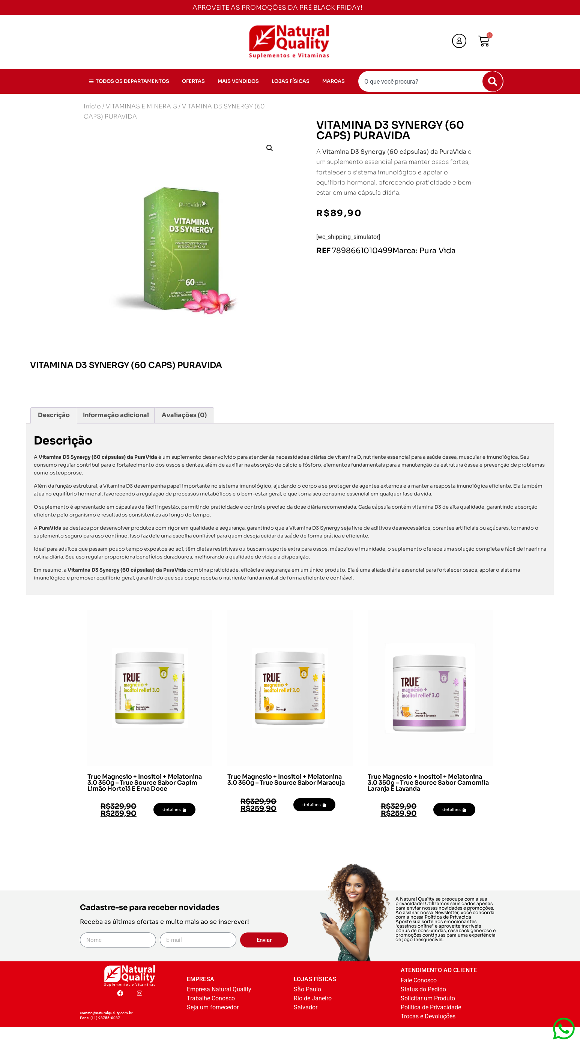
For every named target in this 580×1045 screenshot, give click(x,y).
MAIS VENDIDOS (238, 81)
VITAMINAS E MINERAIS (141, 106)
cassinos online (414, 926)
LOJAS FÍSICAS (291, 81)
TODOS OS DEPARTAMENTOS (129, 81)
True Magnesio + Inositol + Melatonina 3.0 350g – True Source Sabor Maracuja (286, 780)
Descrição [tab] (54, 415)
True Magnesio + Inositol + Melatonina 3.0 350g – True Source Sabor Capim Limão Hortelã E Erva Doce (144, 783)
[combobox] (430, 81)
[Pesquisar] (492, 81)
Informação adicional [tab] (116, 415)
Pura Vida (437, 250)
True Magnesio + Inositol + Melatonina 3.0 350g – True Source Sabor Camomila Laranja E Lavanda (428, 783)
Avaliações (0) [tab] (184, 415)
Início (92, 106)
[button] (269, 148)
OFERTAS (193, 81)
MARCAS (333, 81)
